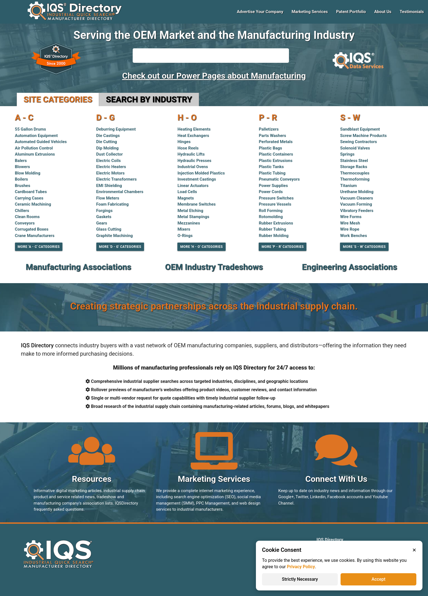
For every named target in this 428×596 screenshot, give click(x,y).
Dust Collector (109, 154)
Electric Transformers (116, 179)
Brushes (22, 185)
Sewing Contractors (358, 141)
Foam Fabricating (112, 204)
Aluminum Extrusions (35, 154)
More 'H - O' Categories (201, 247)
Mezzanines (188, 223)
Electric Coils (108, 160)
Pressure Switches (276, 198)
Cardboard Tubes (31, 191)
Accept (378, 579)
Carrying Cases (29, 198)
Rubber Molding (273, 235)
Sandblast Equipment (360, 129)
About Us (382, 11)
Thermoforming (354, 179)
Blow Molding (28, 173)
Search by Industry (149, 99)
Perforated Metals (276, 141)
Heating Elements (193, 129)
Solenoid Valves (355, 148)
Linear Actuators (192, 185)
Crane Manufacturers (35, 235)
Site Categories (58, 99)
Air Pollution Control (34, 148)
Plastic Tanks (271, 166)
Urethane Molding (356, 191)
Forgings (104, 210)
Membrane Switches (196, 204)
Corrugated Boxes (32, 229)
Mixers (183, 229)
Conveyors (25, 223)
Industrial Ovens (192, 166)
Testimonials (412, 11)
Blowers (22, 166)
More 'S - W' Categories (364, 247)
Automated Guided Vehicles (41, 141)
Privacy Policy (301, 566)
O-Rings (185, 235)
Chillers (22, 210)
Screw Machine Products (363, 135)
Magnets (185, 198)
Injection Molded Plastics (201, 173)
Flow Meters (107, 198)
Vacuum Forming (356, 204)
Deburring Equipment (116, 129)
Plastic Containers (276, 154)
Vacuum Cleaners (356, 198)
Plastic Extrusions (275, 160)
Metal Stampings (193, 216)
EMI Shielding (109, 185)
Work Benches (353, 235)
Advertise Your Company (260, 11)
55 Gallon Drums (30, 129)
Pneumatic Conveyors (279, 179)
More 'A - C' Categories (39, 247)
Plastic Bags (270, 148)
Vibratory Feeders (356, 210)
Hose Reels (187, 148)
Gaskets (104, 216)
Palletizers (269, 129)
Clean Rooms (27, 216)
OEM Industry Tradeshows (214, 267)
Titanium (348, 185)
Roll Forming (271, 210)
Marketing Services (309, 11)
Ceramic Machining (33, 204)
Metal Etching (190, 210)
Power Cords (271, 191)
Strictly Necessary (300, 579)
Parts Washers (272, 135)
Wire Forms (350, 216)
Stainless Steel (354, 160)
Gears (101, 223)
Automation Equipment (36, 135)
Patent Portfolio (351, 11)
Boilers (21, 179)
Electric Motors (110, 173)
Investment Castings (196, 179)
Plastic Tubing (272, 173)
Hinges (183, 141)
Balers (21, 160)
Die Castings (108, 135)
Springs (347, 154)
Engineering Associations (349, 267)
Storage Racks (353, 166)
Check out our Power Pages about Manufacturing (214, 76)
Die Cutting (106, 141)
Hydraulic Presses (194, 160)
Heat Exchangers (193, 135)
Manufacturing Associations (78, 267)
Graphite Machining (114, 235)
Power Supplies (273, 185)
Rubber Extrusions (276, 223)
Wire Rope (349, 229)
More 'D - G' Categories (120, 247)
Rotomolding (271, 216)
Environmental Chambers (119, 191)
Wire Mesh (350, 223)
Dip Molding (107, 148)
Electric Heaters (111, 166)
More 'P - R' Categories (282, 247)
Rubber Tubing (272, 229)
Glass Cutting (109, 229)
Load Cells (187, 191)
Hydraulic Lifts (191, 154)
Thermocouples (354, 173)
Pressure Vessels (275, 204)
